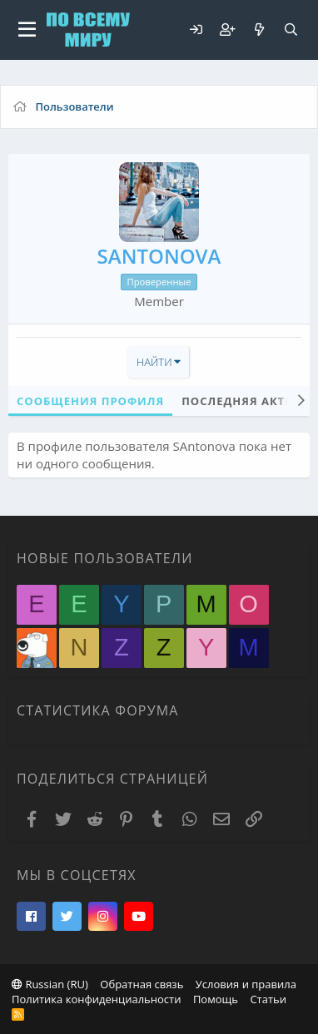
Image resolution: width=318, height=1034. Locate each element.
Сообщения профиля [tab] (90, 400)
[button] (27, 30)
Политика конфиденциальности (96, 999)
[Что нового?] (259, 29)
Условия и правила (246, 984)
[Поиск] (290, 29)
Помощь (215, 999)
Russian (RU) (50, 984)
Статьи (268, 999)
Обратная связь (141, 984)
